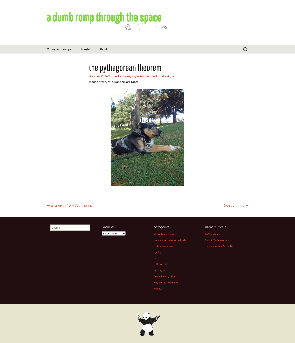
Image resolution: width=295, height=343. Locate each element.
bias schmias (236, 205)
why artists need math (145, 76)
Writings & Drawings (58, 49)
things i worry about (165, 276)
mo (173, 76)
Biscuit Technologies (217, 240)
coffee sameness (163, 246)
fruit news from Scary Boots (69, 205)
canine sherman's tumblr (219, 246)
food (156, 258)
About (103, 49)
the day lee (123, 76)
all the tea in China (163, 234)
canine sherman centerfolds (169, 240)
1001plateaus (213, 234)
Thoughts (85, 49)
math (167, 76)
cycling (157, 252)
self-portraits (161, 264)
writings (158, 288)
